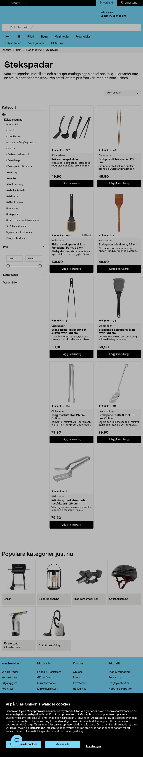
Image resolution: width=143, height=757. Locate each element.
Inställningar (93, 746)
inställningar (37, 728)
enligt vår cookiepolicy (27, 714)
